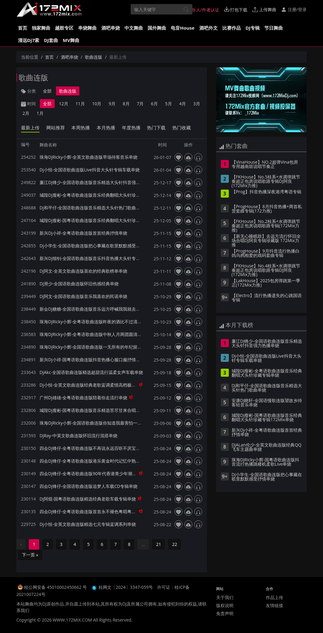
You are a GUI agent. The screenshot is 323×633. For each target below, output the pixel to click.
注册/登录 (294, 9)
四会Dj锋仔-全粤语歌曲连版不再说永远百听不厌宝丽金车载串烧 (101, 448)
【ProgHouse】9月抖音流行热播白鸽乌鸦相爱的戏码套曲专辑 (266, 253)
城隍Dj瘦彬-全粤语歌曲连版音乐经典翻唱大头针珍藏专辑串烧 (98, 195)
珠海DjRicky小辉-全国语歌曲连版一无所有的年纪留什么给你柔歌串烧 (106, 347)
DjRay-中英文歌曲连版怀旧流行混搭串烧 (78, 435)
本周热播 (80, 127)
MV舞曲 (71, 40)
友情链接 (274, 605)
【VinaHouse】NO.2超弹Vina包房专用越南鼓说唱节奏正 (265, 164)
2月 (26, 113)
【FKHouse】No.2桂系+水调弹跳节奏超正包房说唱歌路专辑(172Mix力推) (266, 226)
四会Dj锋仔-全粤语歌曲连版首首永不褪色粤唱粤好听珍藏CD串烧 (101, 511)
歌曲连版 (93, 57)
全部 (47, 91)
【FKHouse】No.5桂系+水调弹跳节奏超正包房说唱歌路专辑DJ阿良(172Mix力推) (266, 181)
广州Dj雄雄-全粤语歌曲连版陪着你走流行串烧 (83, 397)
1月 (40, 113)
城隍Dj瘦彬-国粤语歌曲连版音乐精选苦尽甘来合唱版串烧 (94, 410)
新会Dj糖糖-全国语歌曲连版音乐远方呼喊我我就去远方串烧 (96, 309)
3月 (196, 104)
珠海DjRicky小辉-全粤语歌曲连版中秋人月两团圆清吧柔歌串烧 (99, 334)
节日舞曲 (273, 28)
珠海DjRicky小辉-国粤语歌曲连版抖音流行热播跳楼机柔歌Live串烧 (265, 462)
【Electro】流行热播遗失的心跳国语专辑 (267, 298)
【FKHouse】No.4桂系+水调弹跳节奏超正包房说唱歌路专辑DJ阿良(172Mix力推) (266, 270)
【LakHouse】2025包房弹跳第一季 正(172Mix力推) (266, 283)
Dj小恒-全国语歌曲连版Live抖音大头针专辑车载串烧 (90, 170)
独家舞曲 (41, 28)
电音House (183, 28)
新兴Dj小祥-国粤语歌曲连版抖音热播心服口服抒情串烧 (92, 360)
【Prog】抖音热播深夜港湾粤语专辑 (266, 192)
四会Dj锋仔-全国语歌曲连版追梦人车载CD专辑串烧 (88, 486)
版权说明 (224, 605)
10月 (96, 104)
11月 (80, 104)
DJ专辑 (252, 28)
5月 (168, 104)
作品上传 (274, 597)
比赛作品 (231, 28)
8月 (126, 104)
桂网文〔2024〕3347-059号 (126, 587)
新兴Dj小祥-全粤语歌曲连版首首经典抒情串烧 (83, 233)
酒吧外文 (208, 28)
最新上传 (30, 127)
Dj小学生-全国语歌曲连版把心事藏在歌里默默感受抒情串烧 (96, 246)
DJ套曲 (51, 40)
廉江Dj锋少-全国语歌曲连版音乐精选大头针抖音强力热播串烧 (98, 182)
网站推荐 (55, 127)
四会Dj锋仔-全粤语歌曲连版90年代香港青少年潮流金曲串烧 (97, 473)
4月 (182, 104)
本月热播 (106, 127)
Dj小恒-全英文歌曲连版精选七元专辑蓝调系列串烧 (88, 524)
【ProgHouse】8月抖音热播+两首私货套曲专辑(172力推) (267, 209)
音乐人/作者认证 (200, 9)
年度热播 (131, 127)
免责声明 (224, 613)
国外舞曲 (157, 28)
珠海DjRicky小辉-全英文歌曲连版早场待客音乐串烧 (88, 157)
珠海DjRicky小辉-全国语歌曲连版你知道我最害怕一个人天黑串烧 (101, 423)
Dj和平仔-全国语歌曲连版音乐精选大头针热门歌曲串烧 (92, 208)
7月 (140, 104)
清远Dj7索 (28, 40)
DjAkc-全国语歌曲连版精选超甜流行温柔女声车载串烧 (91, 372)
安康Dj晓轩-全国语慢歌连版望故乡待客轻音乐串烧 (267, 403)
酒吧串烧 (110, 28)
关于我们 (224, 597)
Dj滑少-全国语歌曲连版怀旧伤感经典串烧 (79, 284)
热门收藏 (181, 127)
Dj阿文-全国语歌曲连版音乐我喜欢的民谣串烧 (83, 296)
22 (174, 544)
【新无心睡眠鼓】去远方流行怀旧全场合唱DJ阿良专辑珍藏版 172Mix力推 (266, 241)
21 (158, 544)
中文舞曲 (133, 28)
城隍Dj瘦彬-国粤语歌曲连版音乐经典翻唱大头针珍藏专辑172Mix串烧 (106, 220)
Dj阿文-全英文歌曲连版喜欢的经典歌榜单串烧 (83, 271)
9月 (112, 104)
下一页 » (30, 555)
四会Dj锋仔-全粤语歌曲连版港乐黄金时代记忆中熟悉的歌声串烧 (101, 461)
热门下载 (156, 127)
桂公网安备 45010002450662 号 (56, 587)
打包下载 (236, 9)
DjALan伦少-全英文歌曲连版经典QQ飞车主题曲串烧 (267, 447)
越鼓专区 (64, 28)
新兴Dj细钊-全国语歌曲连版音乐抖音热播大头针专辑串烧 (94, 258)
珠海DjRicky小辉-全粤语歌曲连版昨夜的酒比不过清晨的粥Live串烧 (103, 322)
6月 (154, 104)
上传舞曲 (264, 9)
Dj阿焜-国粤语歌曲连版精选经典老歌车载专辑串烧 (88, 499)
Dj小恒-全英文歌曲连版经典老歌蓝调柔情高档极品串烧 (92, 385)
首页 (22, 28)
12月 (63, 104)
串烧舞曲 (87, 28)
